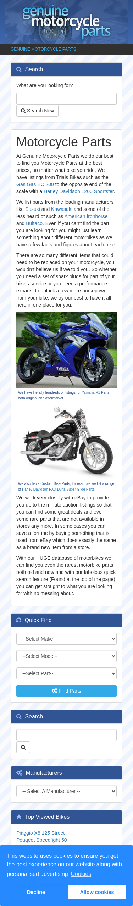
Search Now (37, 110)
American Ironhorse (85, 216)
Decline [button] (36, 892)
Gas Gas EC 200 (35, 184)
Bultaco (34, 223)
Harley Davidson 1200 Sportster (79, 191)
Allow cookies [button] (97, 892)
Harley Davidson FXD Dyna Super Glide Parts (58, 489)
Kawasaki (61, 209)
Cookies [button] (81, 874)
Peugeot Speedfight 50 (41, 840)
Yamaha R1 (91, 393)
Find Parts (66, 691)
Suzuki (32, 209)
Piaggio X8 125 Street (40, 833)
